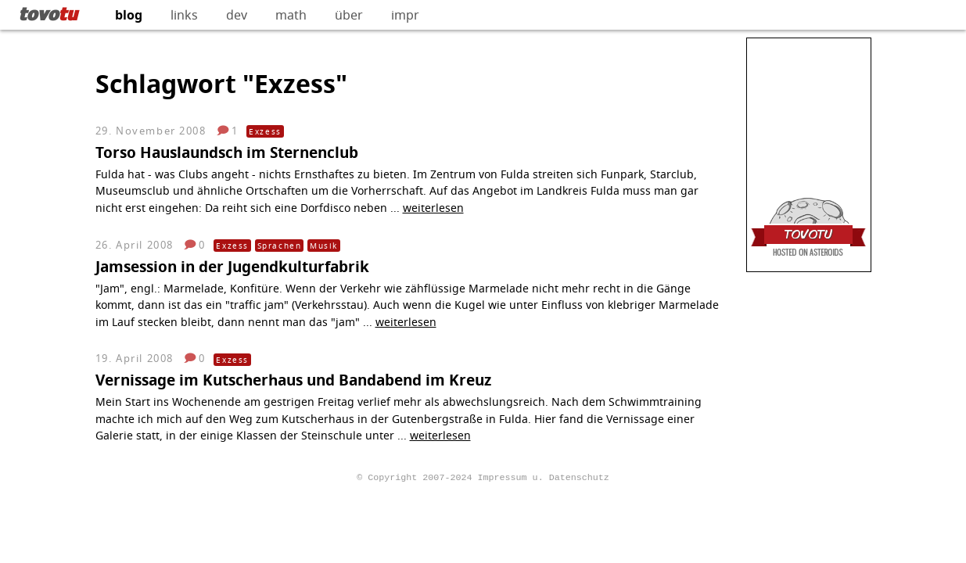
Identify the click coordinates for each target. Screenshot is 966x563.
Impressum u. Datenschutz (543, 476)
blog (128, 14)
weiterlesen (433, 207)
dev (236, 14)
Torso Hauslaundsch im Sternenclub (226, 152)
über (349, 14)
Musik (324, 245)
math (291, 14)
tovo (48, 13)
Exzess (265, 131)
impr (405, 14)
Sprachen (279, 245)
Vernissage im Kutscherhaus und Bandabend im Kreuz (293, 379)
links (184, 14)
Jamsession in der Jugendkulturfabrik (232, 266)
